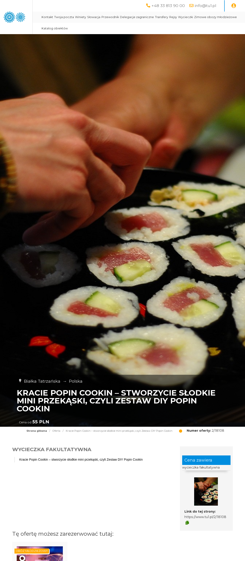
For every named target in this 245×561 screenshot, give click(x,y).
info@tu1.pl (205, 5)
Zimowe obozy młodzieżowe (128, 28)
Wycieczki (98, 28)
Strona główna (36, 430)
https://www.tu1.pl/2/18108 (205, 517)
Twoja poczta (113, 17)
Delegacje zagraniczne (186, 17)
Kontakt (96, 17)
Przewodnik (159, 17)
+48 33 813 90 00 (168, 5)
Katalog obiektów (164, 28)
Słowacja (142, 17)
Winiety (129, 17)
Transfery (210, 17)
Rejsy (222, 17)
